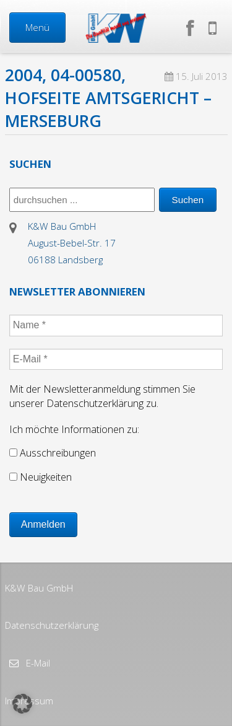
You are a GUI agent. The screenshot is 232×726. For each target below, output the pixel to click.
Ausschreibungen (52, 453)
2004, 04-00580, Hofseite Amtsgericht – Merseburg (108, 98)
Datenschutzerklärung (51, 625)
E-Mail (37, 663)
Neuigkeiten (40, 477)
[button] (22, 703)
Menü (37, 27)
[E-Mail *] (116, 359)
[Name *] (116, 325)
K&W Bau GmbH (39, 588)
